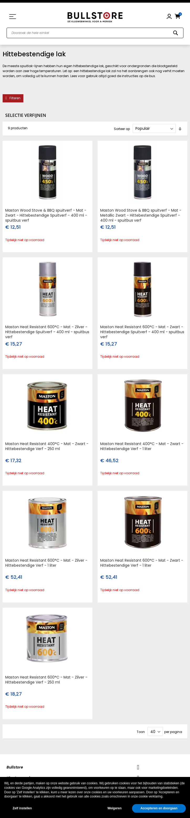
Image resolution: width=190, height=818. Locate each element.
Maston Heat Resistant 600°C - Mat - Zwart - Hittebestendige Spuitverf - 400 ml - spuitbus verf (142, 332)
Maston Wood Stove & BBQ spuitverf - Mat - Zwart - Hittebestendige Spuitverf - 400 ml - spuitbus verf (46, 215)
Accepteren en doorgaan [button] (158, 808)
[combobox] (95, 33)
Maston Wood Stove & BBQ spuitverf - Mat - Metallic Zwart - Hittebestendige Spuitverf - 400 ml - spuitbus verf (140, 215)
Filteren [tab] (14, 98)
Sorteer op (122, 128)
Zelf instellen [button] (22, 808)
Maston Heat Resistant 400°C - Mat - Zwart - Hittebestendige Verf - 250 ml (46, 446)
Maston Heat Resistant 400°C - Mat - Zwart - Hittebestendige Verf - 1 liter (141, 446)
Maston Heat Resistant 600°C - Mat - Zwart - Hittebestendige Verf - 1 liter (141, 563)
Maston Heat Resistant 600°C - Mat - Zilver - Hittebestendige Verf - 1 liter (46, 563)
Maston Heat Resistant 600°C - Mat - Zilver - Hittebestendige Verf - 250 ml (46, 680)
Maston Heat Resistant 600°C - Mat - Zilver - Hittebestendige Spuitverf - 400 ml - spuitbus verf (47, 332)
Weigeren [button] (114, 808)
